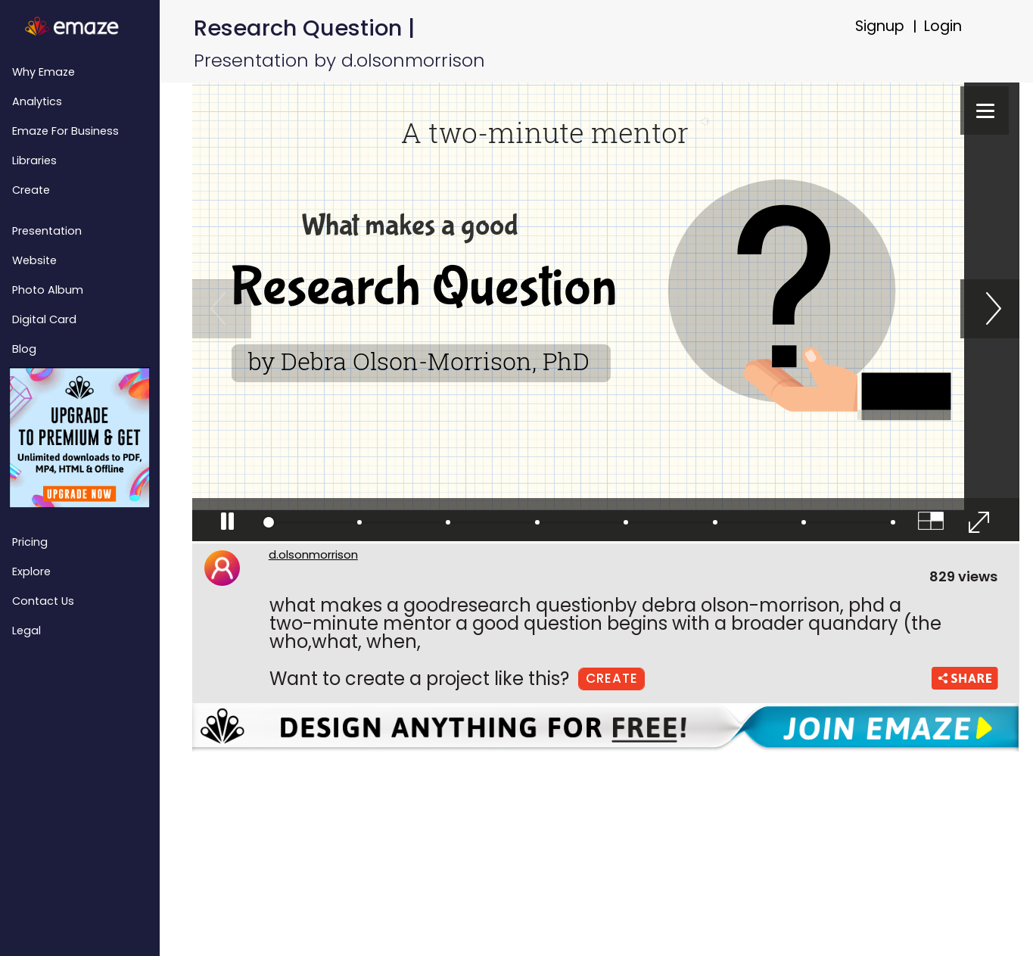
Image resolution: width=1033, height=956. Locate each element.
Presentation (47, 230)
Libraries (34, 160)
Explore (31, 571)
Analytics (37, 101)
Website (34, 260)
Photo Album (47, 289)
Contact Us (43, 601)
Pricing (30, 542)
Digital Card (44, 319)
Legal (26, 630)
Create (31, 190)
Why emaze (43, 71)
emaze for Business (65, 131)
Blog (24, 349)
